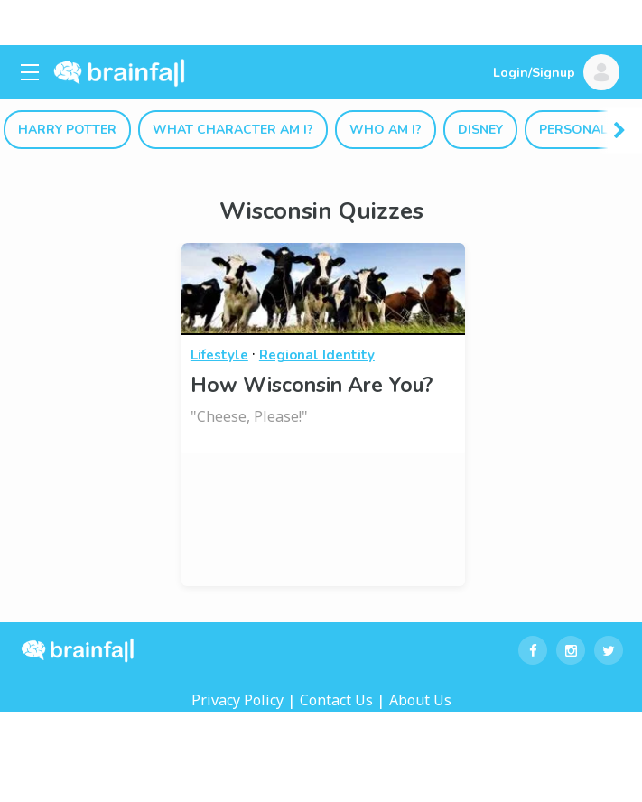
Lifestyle (219, 355)
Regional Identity (317, 355)
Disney (480, 129)
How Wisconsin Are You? (312, 385)
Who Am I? (385, 129)
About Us (420, 700)
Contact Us (336, 700)
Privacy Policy (237, 700)
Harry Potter (67, 129)
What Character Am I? (233, 129)
